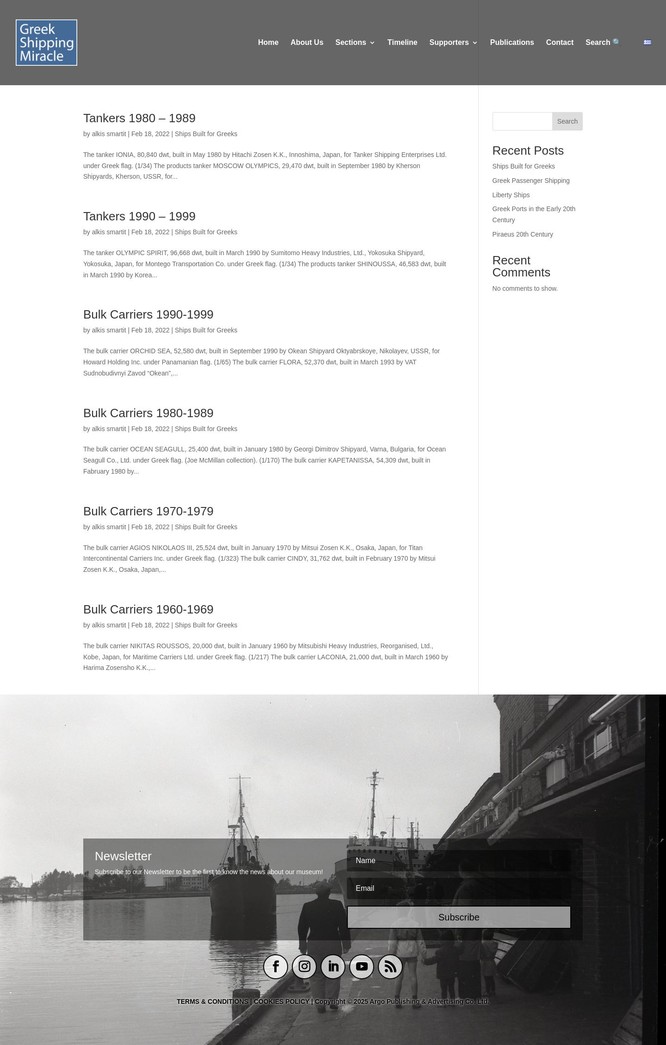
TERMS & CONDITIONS (212, 1001)
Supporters (449, 42)
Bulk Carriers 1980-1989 (148, 413)
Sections (350, 42)
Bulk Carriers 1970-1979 (148, 511)
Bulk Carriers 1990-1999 (148, 314)
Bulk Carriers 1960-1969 (148, 609)
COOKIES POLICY (282, 1001)
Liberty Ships (511, 195)
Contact (560, 42)
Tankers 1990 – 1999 (139, 216)
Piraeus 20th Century (523, 234)
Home (268, 42)
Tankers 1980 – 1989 (139, 118)
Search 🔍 (604, 42)
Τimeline (403, 42)
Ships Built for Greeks (206, 134)
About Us (306, 42)
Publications (512, 42)
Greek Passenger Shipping (531, 180)
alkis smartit (109, 134)
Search (567, 121)
